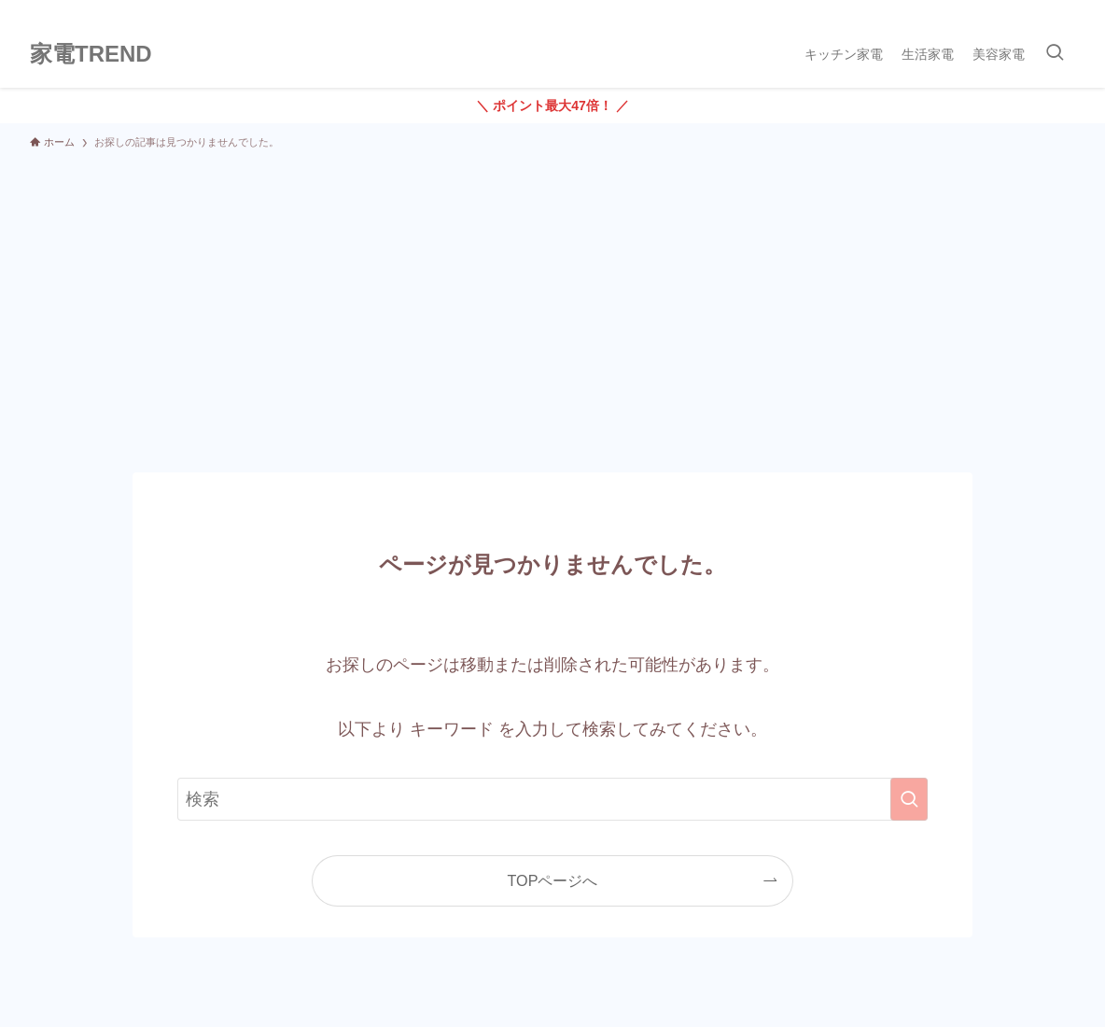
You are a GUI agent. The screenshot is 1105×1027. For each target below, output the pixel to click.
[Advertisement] (552, 302)
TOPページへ (553, 880)
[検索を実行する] (909, 799)
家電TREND (91, 54)
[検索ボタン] (1054, 54)
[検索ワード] (552, 799)
